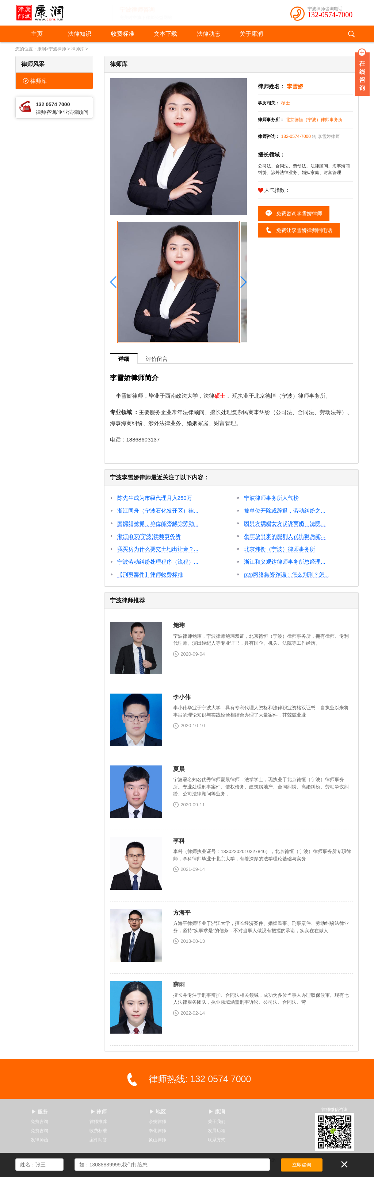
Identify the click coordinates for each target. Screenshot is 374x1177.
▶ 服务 (39, 1112)
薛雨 (179, 984)
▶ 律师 (98, 1112)
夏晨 (179, 769)
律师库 (77, 48)
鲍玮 (179, 625)
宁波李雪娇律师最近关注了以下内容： (159, 477)
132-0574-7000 (330, 15)
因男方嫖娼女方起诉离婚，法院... (284, 523)
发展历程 (216, 1130)
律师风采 (33, 64)
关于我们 (216, 1121)
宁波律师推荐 (127, 600)
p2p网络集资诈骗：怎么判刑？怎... (286, 574)
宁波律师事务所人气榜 (271, 498)
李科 (179, 841)
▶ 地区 (157, 1112)
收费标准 (122, 34)
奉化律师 (157, 1130)
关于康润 (251, 34)
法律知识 (79, 34)
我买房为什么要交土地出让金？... (158, 549)
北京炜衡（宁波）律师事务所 (279, 549)
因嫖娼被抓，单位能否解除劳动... (158, 523)
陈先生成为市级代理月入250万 (154, 498)
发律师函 (39, 1139)
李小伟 (182, 697)
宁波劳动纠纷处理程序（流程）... (158, 562)
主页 (37, 34)
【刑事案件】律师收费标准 (150, 574)
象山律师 (157, 1139)
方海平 (182, 913)
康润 (41, 48)
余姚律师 (157, 1121)
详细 (123, 359)
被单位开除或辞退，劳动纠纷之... (284, 511)
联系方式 (216, 1139)
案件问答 (98, 1139)
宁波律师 (57, 48)
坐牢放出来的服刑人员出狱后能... (284, 536)
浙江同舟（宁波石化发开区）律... (158, 511)
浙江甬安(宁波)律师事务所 (149, 536)
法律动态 (208, 34)
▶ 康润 (216, 1112)
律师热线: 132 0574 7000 (200, 1079)
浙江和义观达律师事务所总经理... (284, 562)
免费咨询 (39, 1121)
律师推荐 (98, 1121)
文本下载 (165, 34)
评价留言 (157, 359)
